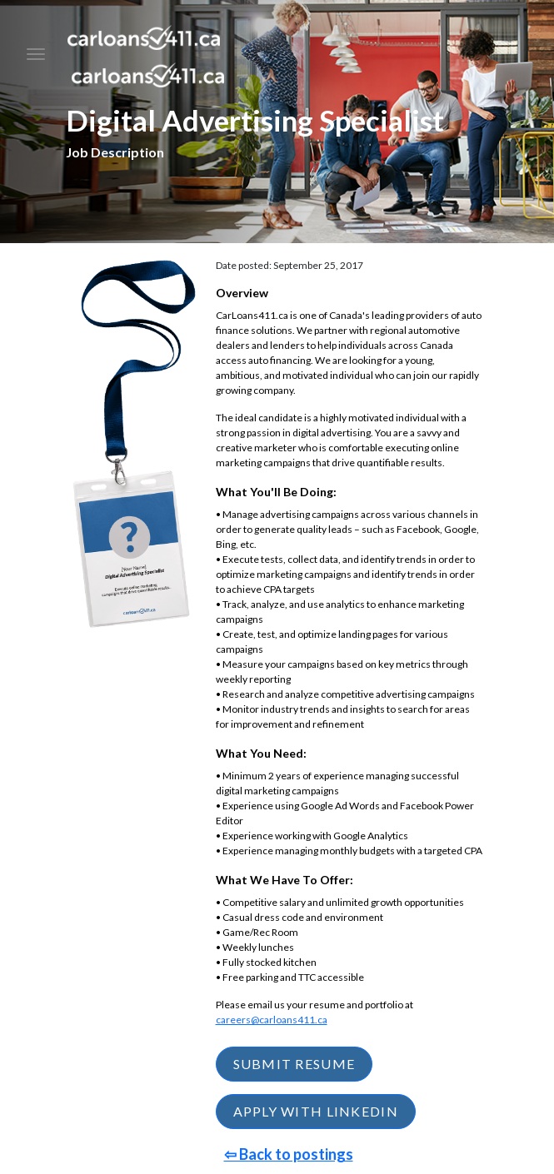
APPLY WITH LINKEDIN (315, 1111)
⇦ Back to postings (288, 1154)
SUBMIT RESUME (294, 1064)
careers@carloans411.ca (271, 1019)
